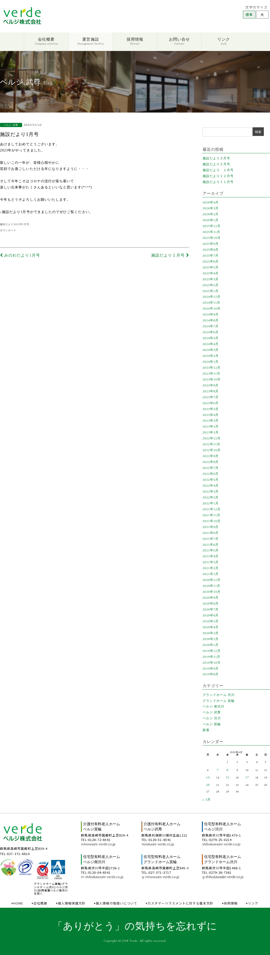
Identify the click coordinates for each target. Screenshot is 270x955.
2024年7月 (211, 326)
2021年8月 (211, 533)
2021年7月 (211, 539)
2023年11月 (212, 373)
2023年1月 (211, 432)
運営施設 (90, 41)
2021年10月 (212, 521)
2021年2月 (211, 568)
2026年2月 (211, 214)
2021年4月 (211, 556)
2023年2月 (211, 426)
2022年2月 (211, 497)
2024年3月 (211, 350)
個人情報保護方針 (71, 903)
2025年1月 (211, 291)
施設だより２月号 (216, 164)
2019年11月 (212, 657)
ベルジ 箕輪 (212, 724)
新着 (206, 730)
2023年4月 (211, 415)
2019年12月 (212, 651)
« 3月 (207, 799)
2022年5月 (211, 479)
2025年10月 (212, 238)
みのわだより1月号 (20, 255)
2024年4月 (211, 344)
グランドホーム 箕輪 (219, 701)
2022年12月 (212, 438)
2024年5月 (211, 338)
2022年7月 (211, 468)
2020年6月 (211, 615)
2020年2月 (211, 639)
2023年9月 (211, 385)
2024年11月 (212, 302)
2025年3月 (211, 279)
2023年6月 (211, 403)
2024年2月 (211, 356)
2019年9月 (211, 668)
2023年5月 (211, 409)
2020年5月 (211, 621)
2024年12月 (212, 296)
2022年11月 (212, 444)
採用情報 (135, 41)
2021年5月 (211, 550)
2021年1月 (211, 574)
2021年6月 (211, 544)
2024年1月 (211, 361)
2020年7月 (211, 609)
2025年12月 (212, 226)
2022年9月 (211, 456)
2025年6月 (211, 261)
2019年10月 (212, 662)
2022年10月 (212, 450)
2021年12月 (212, 509)
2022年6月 (211, 474)
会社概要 (46, 41)
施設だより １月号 (218, 170)
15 (227, 777)
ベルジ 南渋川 (214, 706)
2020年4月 (211, 627)
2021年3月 (211, 562)
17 (247, 777)
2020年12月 (212, 580)
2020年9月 (211, 597)
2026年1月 (211, 220)
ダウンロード (8, 230)
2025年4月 (211, 273)
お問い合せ (179, 41)
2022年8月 (211, 462)
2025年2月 (211, 285)
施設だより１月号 (170, 255)
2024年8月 (211, 320)
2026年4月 (211, 202)
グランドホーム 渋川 (219, 695)
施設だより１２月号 (218, 176)
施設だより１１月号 (218, 182)
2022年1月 (211, 503)
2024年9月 (211, 314)
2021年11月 (212, 515)
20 (208, 785)
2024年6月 (211, 332)
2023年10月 (212, 379)
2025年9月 (211, 244)
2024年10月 (212, 308)
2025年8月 (211, 249)
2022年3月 (211, 491)
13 (208, 777)
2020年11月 (212, 586)
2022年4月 (211, 485)
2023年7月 (211, 397)
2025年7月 (211, 255)
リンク (223, 41)
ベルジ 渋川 (212, 718)
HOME (17, 903)
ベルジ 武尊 (212, 712)
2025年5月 (211, 267)
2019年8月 (211, 674)
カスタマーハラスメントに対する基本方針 (179, 903)
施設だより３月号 (216, 158)
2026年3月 (211, 208)
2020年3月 (211, 633)
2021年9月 (211, 527)
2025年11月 (212, 232)
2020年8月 (211, 603)
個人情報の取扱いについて (115, 903)
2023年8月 (211, 391)
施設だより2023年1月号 (14, 224)
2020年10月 (212, 591)
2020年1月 (211, 645)
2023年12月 (212, 367)
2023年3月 (211, 420)
